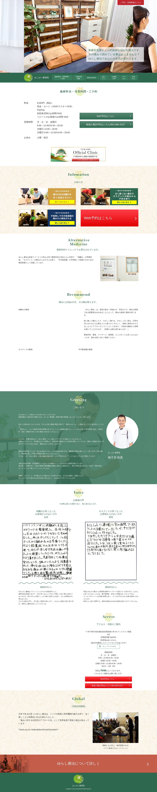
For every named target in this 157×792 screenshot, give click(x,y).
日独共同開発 (88, 77)
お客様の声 (118, 77)
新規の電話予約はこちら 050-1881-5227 (107, 686)
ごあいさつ (109, 77)
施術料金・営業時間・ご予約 (73, 77)
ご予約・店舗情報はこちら (130, 2)
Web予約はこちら (105, 116)
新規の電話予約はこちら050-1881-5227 (105, 124)
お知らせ (135, 77)
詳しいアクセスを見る (109, 646)
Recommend (99, 77)
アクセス (127, 77)
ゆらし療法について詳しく (78, 763)
